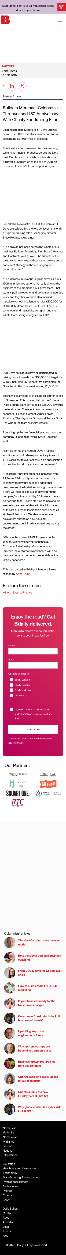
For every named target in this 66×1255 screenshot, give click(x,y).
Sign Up (61, 7)
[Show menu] (60, 20)
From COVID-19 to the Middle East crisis (32, 972)
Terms (7, 1231)
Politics (7, 1190)
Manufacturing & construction (21, 1177)
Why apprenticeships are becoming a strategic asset (28, 1048)
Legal (6, 1226)
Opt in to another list (18, 673)
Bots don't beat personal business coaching (32, 957)
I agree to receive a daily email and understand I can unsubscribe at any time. (33, 714)
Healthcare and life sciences (19, 1168)
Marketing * (20, 695)
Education (9, 1164)
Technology (10, 1172)
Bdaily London (22, 679)
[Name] (33, 651)
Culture (7, 1195)
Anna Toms (9, 71)
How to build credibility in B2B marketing (30, 988)
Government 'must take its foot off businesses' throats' (32, 1018)
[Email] (33, 665)
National (8, 1150)
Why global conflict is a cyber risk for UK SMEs (32, 1109)
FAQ (5, 1235)
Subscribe (32, 729)
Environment (11, 1186)
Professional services (15, 1181)
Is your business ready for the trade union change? (29, 1003)
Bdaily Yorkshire (22, 690)
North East (9, 1128)
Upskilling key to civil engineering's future (24, 1033)
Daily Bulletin (11, 1208)
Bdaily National (22, 684)
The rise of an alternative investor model (32, 942)
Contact (8, 1213)
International (10, 1155)
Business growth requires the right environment (30, 1063)
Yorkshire (8, 1132)
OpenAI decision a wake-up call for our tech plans (31, 1078)
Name (11, 645)
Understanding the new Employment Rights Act (26, 1094)
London (7, 1146)
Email (11, 659)
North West (10, 1137)
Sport (6, 1200)
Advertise (8, 1222)
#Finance (26, 592)
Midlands (8, 1141)
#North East (10, 592)
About (6, 1217)
